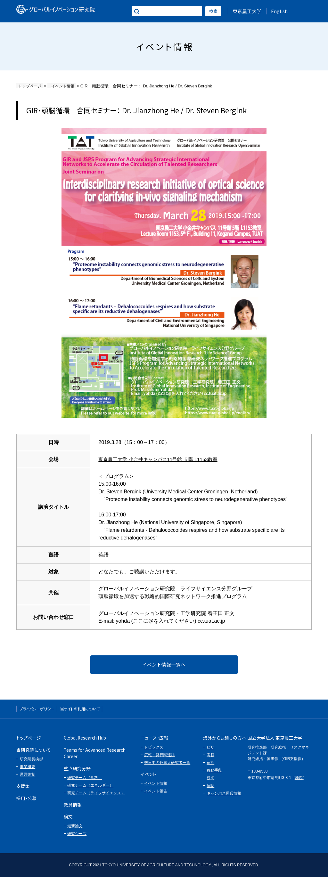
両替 (210, 760)
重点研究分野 (77, 774)
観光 (210, 784)
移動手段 (214, 776)
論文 (68, 822)
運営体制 (27, 780)
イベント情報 (58, 86)
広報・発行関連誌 (159, 760)
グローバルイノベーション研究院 (63, 11)
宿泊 (210, 768)
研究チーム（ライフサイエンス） (96, 799)
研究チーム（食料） (84, 783)
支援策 (23, 792)
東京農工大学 (247, 11)
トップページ (28, 86)
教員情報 (73, 810)
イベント (148, 780)
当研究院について (33, 755)
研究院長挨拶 (31, 765)
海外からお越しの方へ (224, 744)
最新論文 (75, 832)
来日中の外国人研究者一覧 (167, 768)
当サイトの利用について (104, 712)
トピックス (153, 753)
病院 (210, 791)
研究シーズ (76, 839)
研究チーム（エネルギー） (90, 791)
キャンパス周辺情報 (224, 799)
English (279, 11)
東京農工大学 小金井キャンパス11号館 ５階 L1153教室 (161, 459)
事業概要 (27, 772)
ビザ (210, 753)
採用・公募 (26, 804)
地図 (299, 783)
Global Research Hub (85, 744)
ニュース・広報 (154, 744)
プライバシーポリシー (45, 712)
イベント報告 (155, 797)
